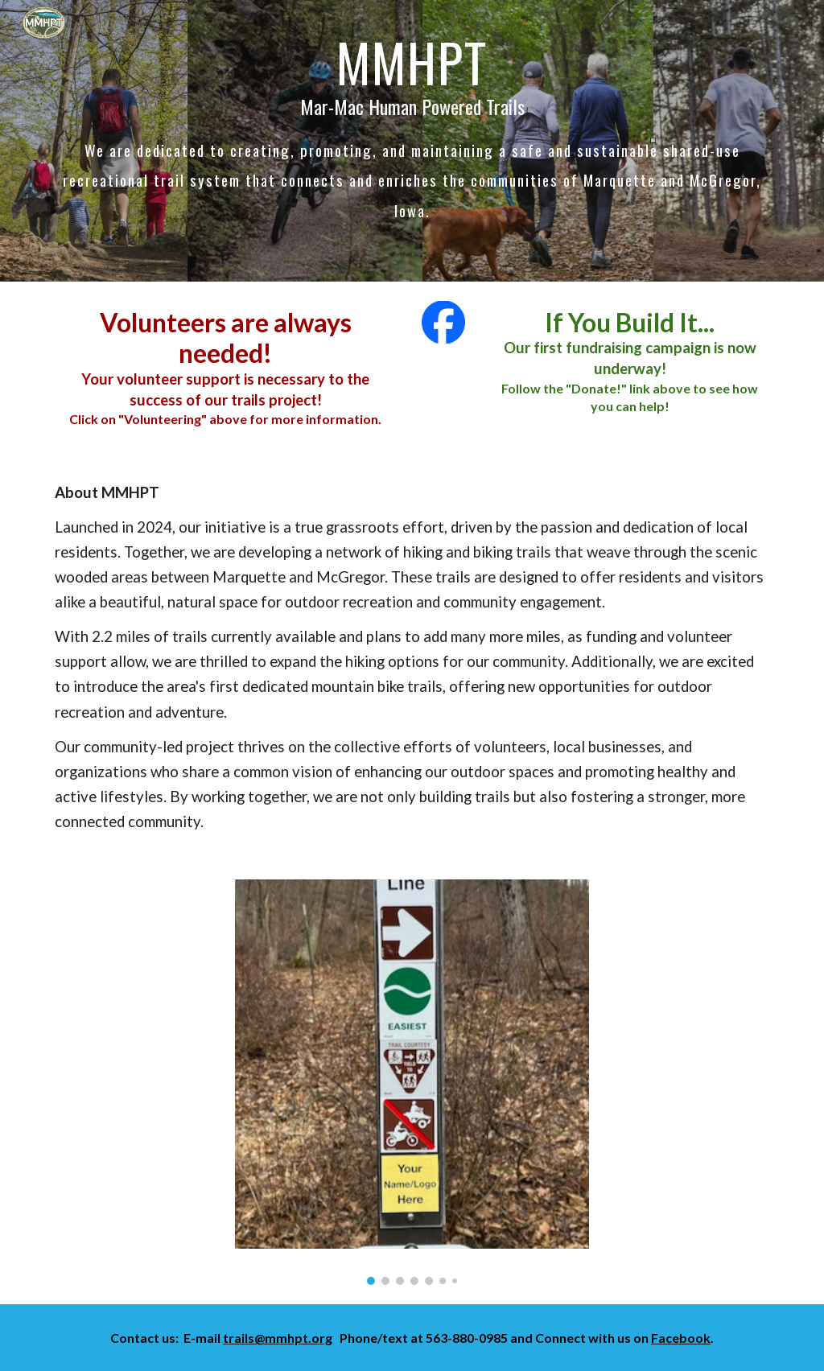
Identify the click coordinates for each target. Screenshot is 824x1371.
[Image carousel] (412, 1082)
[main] (412, 140)
